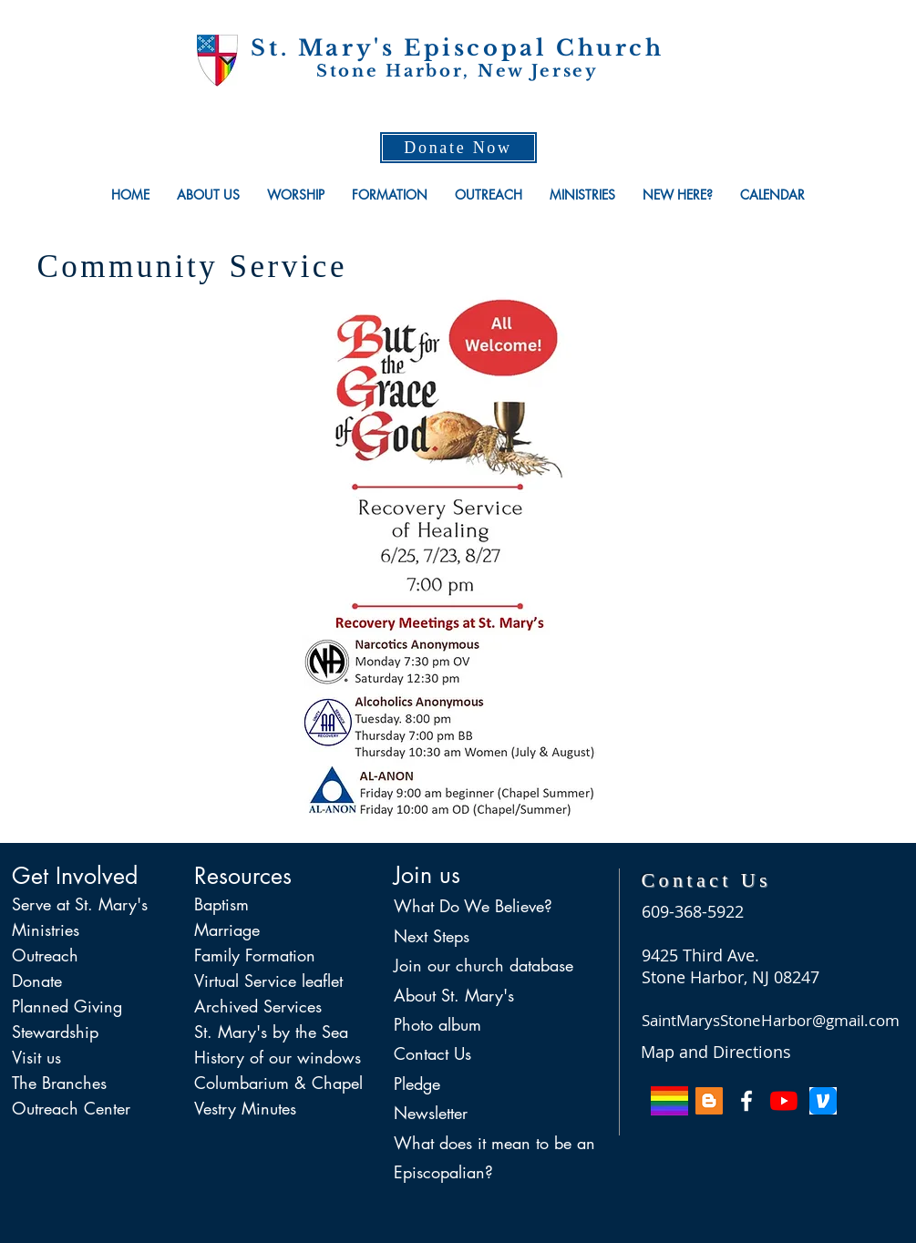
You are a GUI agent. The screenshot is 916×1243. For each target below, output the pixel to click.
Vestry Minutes (245, 1108)
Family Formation (254, 955)
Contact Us (432, 1053)
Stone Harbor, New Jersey (457, 71)
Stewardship (55, 1032)
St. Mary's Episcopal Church (457, 48)
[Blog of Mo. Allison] (709, 1101)
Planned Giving (67, 1006)
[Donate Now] (458, 147)
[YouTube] (784, 1101)
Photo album (437, 1024)
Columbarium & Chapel (278, 1083)
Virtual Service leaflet (268, 980)
